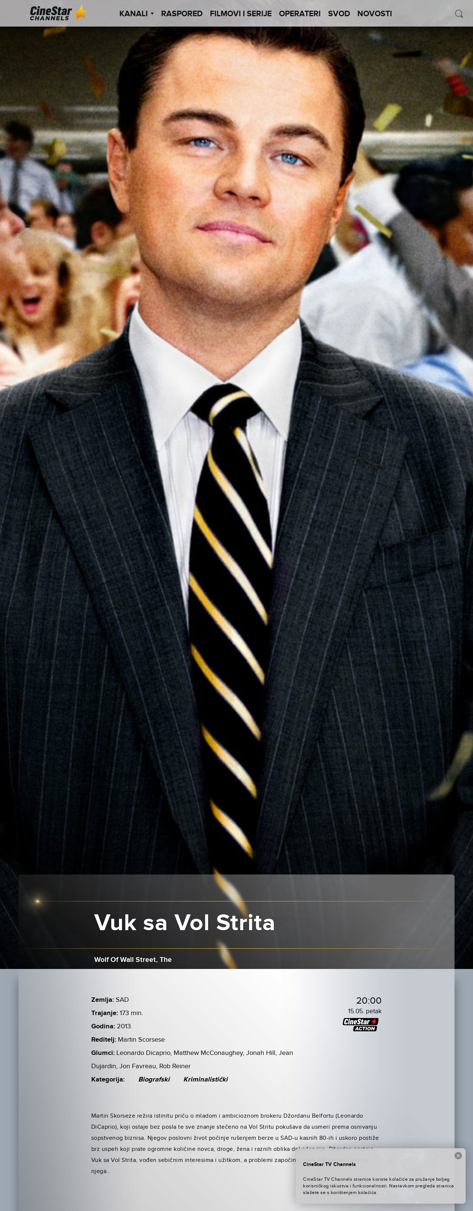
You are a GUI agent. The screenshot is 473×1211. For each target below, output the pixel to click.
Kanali (136, 14)
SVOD (339, 14)
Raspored (182, 14)
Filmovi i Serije (241, 14)
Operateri (300, 14)
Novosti (374, 14)
